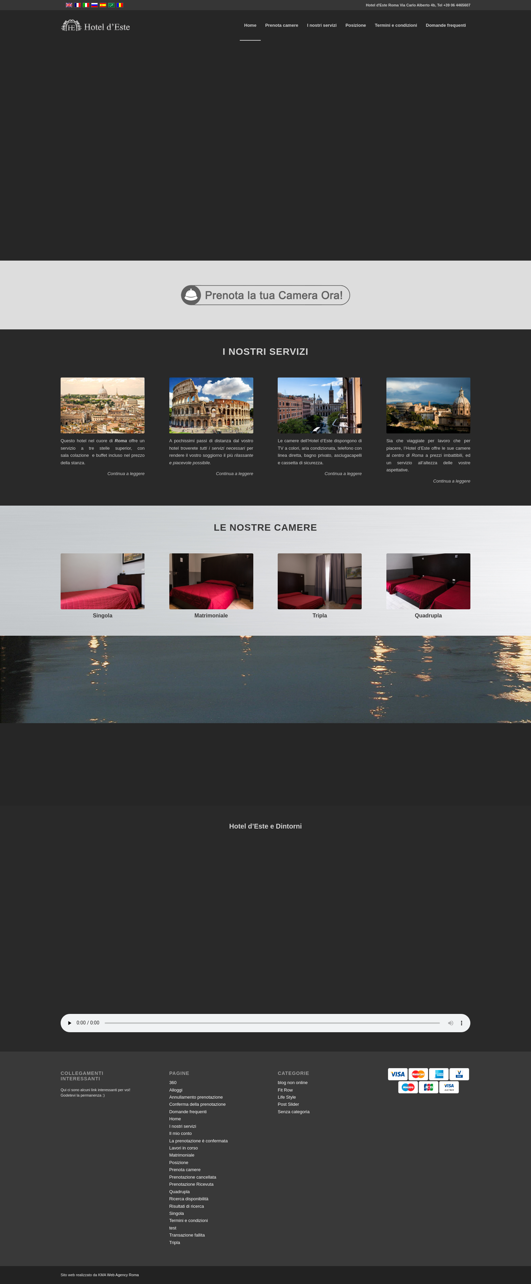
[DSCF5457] (103, 581)
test (172, 1227)
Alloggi (176, 1090)
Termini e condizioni (188, 1220)
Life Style (287, 1097)
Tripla (320, 615)
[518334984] (428, 581)
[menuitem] (250, 25)
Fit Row (285, 1090)
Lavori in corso (183, 1147)
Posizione (178, 1162)
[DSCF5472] (211, 581)
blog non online (292, 1082)
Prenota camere (185, 1169)
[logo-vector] (95, 25)
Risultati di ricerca (186, 1206)
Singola (102, 615)
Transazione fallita (187, 1235)
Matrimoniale (211, 615)
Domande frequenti (188, 1111)
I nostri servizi (182, 1126)
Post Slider (288, 1104)
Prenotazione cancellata (192, 1177)
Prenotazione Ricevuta (191, 1184)
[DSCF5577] (320, 581)
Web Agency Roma (123, 1275)
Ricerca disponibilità (189, 1198)
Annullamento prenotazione (196, 1097)
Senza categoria (294, 1111)
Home (175, 1118)
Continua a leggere (126, 473)
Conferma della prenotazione (197, 1104)
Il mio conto (180, 1133)
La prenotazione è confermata (198, 1140)
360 (173, 1082)
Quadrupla (428, 615)
